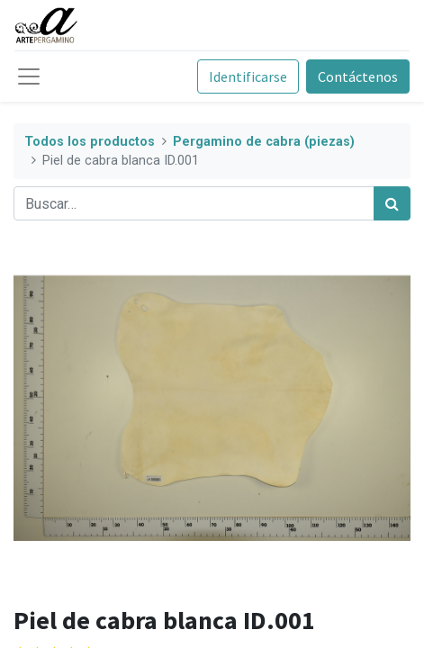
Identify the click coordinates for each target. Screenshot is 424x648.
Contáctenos (358, 77)
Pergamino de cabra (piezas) (264, 141)
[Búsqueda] (392, 203)
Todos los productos (89, 141)
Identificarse (248, 77)
